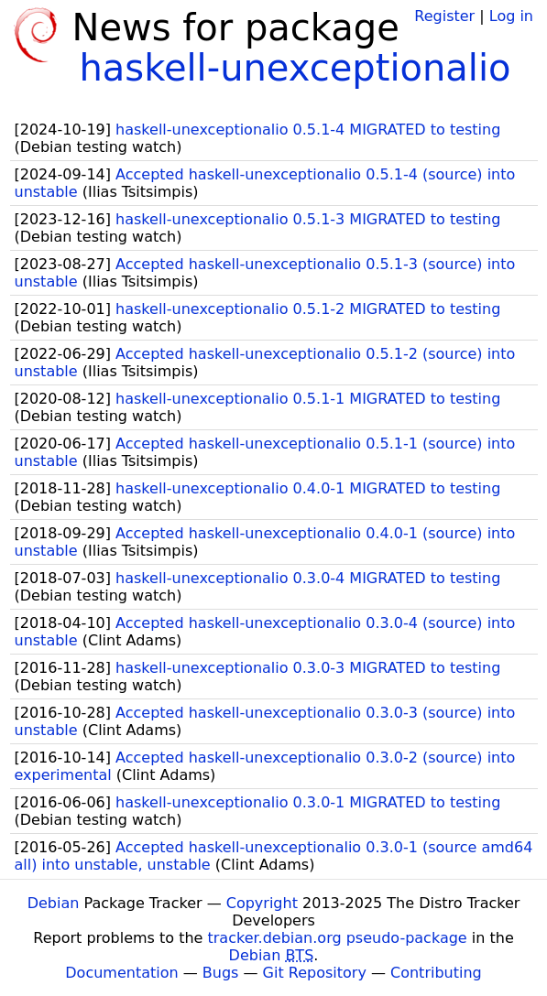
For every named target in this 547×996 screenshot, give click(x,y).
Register (444, 16)
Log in (511, 16)
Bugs (220, 972)
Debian (53, 903)
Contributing (436, 972)
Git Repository (314, 972)
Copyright (262, 903)
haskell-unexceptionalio (294, 68)
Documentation (121, 972)
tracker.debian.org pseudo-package (337, 938)
